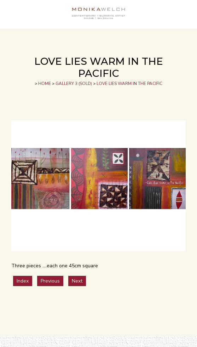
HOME (44, 83)
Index (23, 281)
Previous (50, 281)
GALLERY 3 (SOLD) (74, 83)
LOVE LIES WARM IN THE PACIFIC (129, 83)
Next (77, 281)
